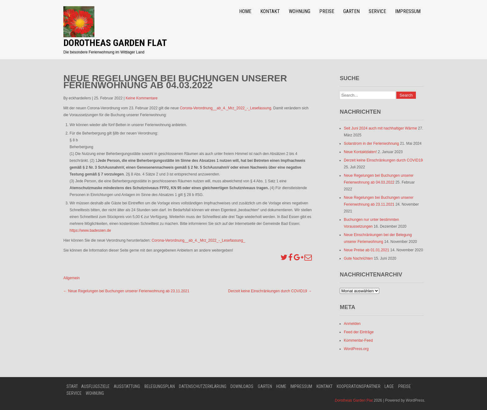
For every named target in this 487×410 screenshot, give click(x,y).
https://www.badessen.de (90, 230)
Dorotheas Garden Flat (115, 42)
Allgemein (71, 278)
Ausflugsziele (95, 386)
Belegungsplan (159, 386)
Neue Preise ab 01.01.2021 (366, 250)
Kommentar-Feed (358, 340)
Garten (351, 11)
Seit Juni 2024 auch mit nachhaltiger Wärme (380, 128)
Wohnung (299, 11)
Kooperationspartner (358, 386)
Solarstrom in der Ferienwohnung (371, 143)
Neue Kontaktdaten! (360, 152)
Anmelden (352, 323)
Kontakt (270, 11)
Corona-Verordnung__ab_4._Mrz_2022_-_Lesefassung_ (198, 240)
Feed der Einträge (359, 332)
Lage (389, 386)
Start (72, 386)
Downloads (241, 386)
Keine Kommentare (141, 98)
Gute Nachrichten (358, 258)
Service (377, 11)
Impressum (408, 11)
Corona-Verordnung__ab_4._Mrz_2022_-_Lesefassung (225, 108)
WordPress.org (356, 349)
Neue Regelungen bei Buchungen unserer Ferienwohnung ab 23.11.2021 (126, 291)
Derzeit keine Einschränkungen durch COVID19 (270, 291)
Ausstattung (127, 386)
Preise (326, 11)
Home (245, 11)
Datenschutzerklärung (202, 386)
